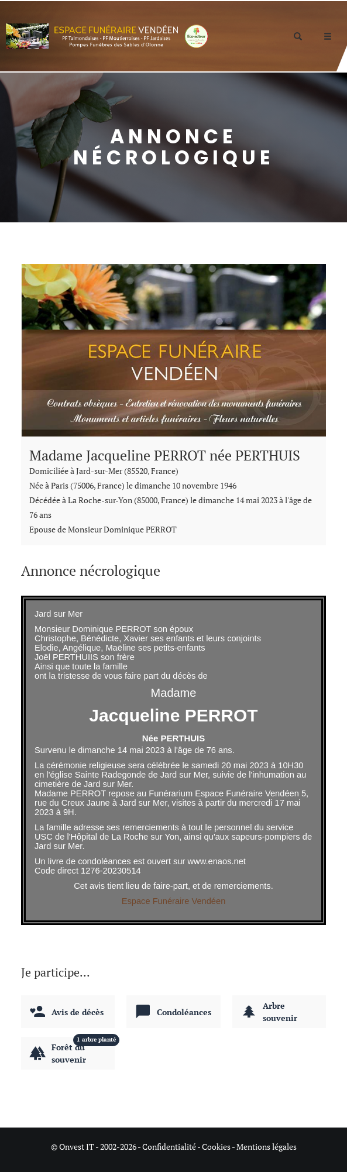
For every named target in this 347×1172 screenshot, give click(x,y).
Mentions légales (266, 1146)
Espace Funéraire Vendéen (174, 901)
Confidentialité (169, 1146)
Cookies (216, 1146)
